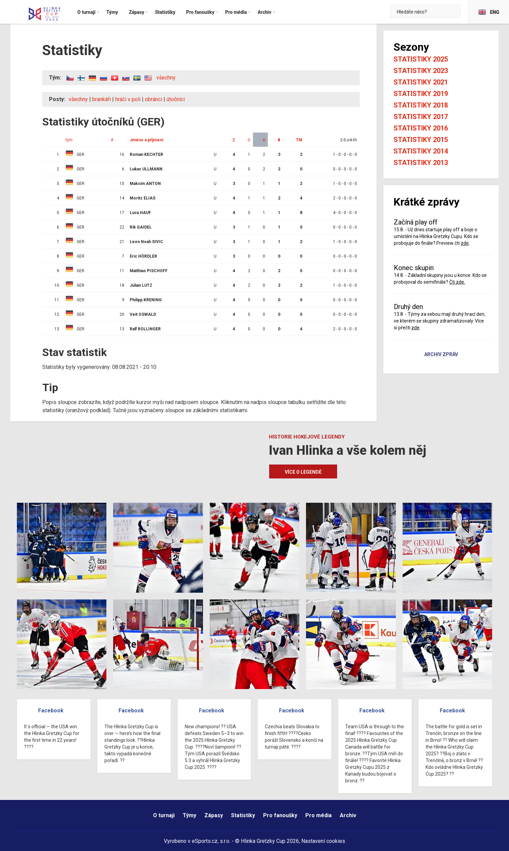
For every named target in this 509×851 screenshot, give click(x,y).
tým (69, 140)
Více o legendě (303, 472)
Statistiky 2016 (420, 128)
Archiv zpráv (441, 354)
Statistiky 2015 (420, 140)
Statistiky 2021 (420, 82)
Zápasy (213, 815)
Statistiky (243, 815)
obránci (153, 99)
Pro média (318, 815)
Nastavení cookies (323, 841)
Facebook (50, 710)
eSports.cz (205, 841)
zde (465, 243)
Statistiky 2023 (420, 71)
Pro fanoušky (280, 815)
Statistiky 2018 (420, 105)
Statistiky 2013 (420, 163)
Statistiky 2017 (420, 117)
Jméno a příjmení (146, 140)
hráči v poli (128, 99)
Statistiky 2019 (420, 94)
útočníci (176, 99)
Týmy (189, 815)
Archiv (348, 815)
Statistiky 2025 (420, 59)
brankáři (101, 99)
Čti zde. (457, 282)
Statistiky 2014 (420, 151)
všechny (166, 77)
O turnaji (164, 815)
